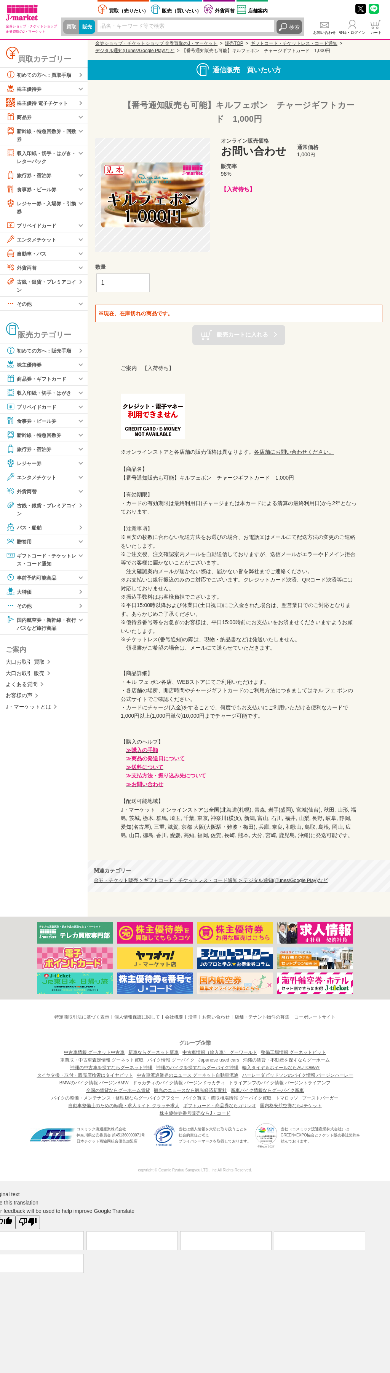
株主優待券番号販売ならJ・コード (195, 1113)
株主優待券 (24, 88)
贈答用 (19, 543)
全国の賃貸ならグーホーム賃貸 (118, 1090)
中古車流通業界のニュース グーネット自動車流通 (187, 1075)
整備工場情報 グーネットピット (293, 1052)
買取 (71, 27)
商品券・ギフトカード (38, 380)
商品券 (19, 116)
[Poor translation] (28, 1222)
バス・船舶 (24, 529)
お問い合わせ (324, 32)
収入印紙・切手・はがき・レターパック (38, 157)
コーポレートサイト (315, 1017)
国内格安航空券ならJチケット (291, 1105)
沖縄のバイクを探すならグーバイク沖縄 (197, 1067)
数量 (100, 267)
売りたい (129, 11)
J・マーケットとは (28, 710)
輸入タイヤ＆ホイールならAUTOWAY (281, 1067)
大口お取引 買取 (25, 666)
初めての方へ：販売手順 (40, 352)
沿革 (192, 1017)
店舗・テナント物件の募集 (262, 1017)
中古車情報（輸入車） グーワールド (219, 1052)
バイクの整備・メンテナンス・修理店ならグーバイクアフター (115, 1098)
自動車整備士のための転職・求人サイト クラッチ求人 (123, 1105)
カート (376, 32)
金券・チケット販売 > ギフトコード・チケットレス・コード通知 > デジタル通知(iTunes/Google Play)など (211, 880)
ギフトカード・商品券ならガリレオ (219, 1105)
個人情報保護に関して (137, 1017)
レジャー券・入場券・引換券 (40, 208)
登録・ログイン (352, 32)
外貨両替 (225, 11)
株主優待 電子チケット (39, 102)
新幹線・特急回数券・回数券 (40, 134)
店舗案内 (258, 11)
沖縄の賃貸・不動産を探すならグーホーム (286, 1060)
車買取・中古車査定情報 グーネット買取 (102, 1060)
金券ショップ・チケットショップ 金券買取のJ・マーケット (156, 43)
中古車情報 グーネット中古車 (94, 1052)
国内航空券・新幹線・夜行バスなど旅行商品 (40, 626)
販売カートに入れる (242, 334)
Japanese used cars (218, 1060)
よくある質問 (22, 688)
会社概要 (174, 1017)
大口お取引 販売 (25, 677)
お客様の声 (19, 699)
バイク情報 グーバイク (170, 1060)
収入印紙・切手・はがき (40, 394)
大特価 (19, 594)
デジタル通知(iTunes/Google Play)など (134, 50)
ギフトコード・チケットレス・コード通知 (40, 561)
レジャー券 (24, 465)
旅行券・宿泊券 (30, 176)
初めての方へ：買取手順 (40, 74)
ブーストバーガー (320, 1098)
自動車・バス (27, 254)
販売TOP (234, 43)
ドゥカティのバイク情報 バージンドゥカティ (179, 1082)
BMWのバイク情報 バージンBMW (94, 1082)
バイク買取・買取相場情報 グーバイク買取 (227, 1098)
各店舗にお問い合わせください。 (294, 452)
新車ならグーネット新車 (153, 1052)
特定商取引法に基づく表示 (81, 1017)
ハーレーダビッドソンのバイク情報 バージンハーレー (297, 1075)
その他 (19, 305)
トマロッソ (286, 1098)
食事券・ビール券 (32, 190)
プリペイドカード (32, 226)
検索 (294, 27)
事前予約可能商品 (32, 580)
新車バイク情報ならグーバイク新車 (267, 1090)
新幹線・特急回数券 (35, 437)
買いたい (181, 11)
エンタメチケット (32, 240)
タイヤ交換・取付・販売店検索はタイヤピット (85, 1075)
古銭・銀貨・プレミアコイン (40, 286)
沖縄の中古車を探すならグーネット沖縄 (111, 1067)
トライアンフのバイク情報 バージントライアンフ (280, 1082)
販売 (88, 27)
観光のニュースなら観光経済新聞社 (190, 1090)
